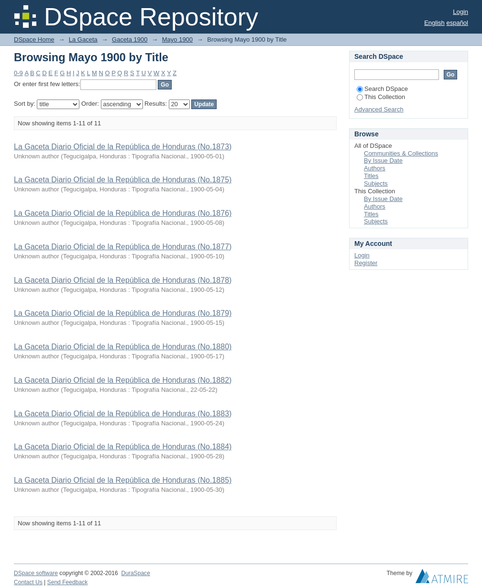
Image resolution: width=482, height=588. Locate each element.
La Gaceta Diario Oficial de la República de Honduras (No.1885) (122, 480)
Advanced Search (379, 109)
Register (365, 262)
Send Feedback (67, 582)
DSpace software (36, 573)
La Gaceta (83, 39)
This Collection (381, 96)
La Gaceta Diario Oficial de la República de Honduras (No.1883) (122, 414)
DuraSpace (135, 573)
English (434, 22)
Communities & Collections (401, 153)
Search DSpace (382, 88)
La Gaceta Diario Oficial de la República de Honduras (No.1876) (122, 213)
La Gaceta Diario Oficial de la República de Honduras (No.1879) (122, 313)
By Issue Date (383, 160)
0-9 (18, 73)
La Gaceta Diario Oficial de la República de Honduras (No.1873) (122, 147)
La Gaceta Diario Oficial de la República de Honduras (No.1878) (122, 280)
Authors (374, 168)
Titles (371, 175)
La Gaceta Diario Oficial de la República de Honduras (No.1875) (122, 180)
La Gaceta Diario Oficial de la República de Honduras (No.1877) (122, 247)
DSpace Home (34, 39)
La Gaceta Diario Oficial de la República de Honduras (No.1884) (122, 447)
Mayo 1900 (177, 39)
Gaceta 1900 (129, 39)
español (457, 22)
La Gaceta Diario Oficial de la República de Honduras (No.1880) (122, 347)
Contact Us (28, 582)
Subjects (376, 183)
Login (460, 11)
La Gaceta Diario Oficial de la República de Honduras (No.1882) (122, 380)
